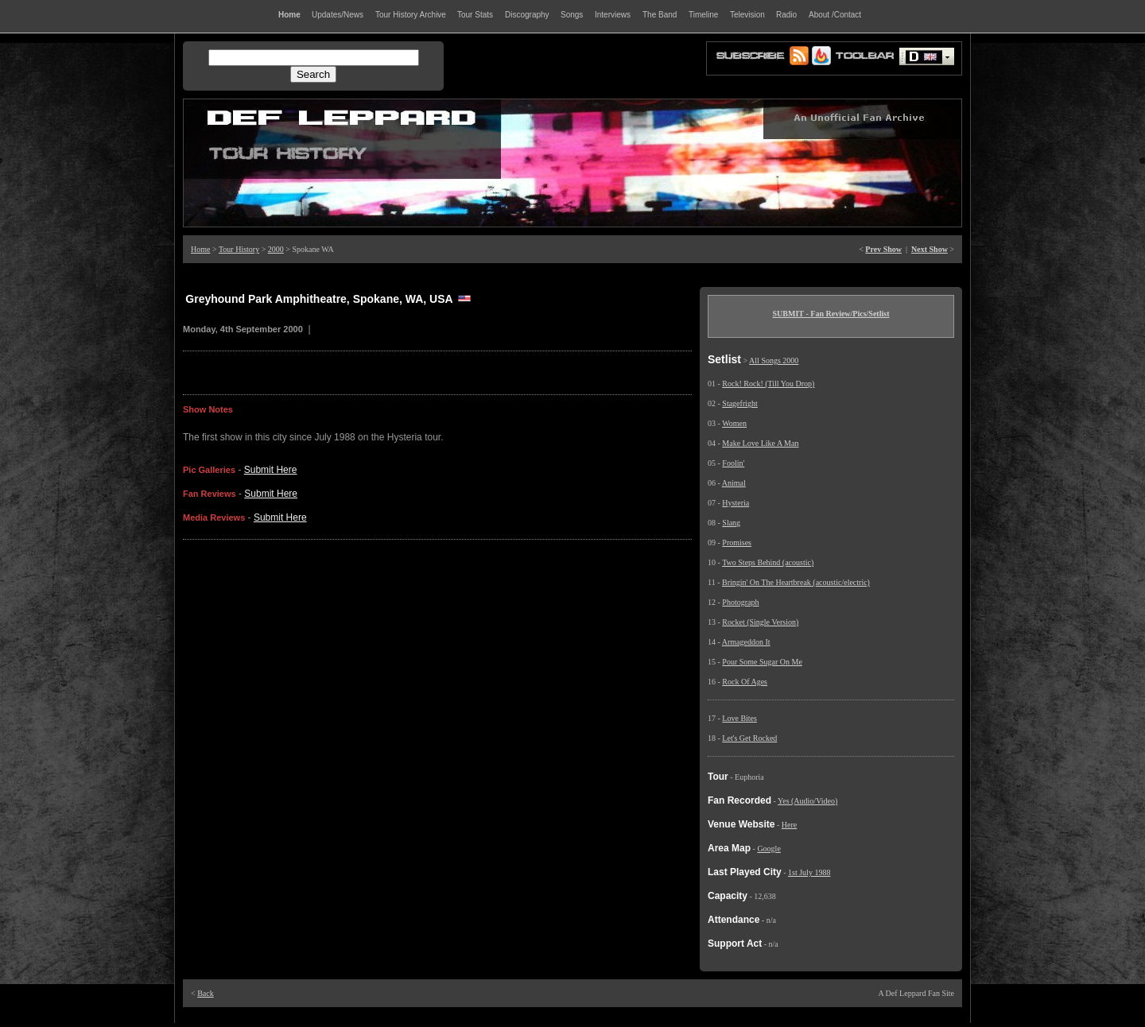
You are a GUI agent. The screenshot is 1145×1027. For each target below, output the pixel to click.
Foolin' (733, 463)
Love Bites (739, 718)
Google (768, 848)
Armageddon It (746, 642)
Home (200, 249)
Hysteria (735, 502)
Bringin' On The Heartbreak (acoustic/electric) (796, 582)
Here (789, 824)
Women (734, 423)
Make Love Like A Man (760, 443)
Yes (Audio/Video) (807, 800)
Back (205, 993)
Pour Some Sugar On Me (762, 661)
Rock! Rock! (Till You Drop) (768, 383)
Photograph (740, 602)
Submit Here (270, 469)
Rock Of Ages (744, 681)
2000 (276, 249)
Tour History (239, 249)
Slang (731, 522)
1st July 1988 (809, 872)
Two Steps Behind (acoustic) (767, 562)
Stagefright (739, 403)
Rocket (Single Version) (760, 622)
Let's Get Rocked (749, 738)
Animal (734, 483)
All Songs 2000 (773, 360)
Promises (736, 542)
